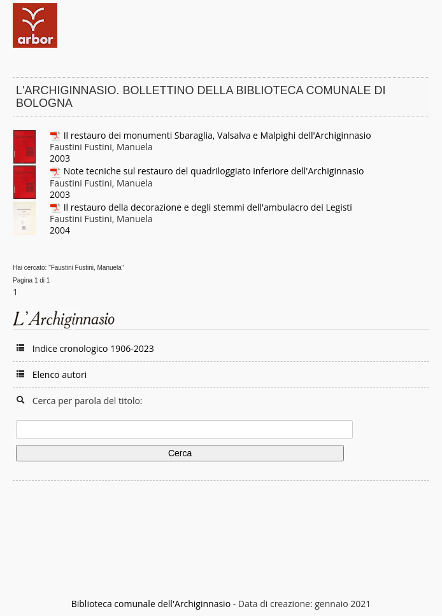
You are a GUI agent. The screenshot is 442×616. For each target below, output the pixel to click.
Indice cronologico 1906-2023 (93, 348)
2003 (60, 158)
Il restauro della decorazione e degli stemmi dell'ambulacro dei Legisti (208, 207)
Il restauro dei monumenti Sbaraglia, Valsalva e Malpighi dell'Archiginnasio (217, 135)
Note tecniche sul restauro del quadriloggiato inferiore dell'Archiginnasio (214, 171)
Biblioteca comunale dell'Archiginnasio (151, 604)
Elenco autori (59, 374)
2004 (60, 230)
